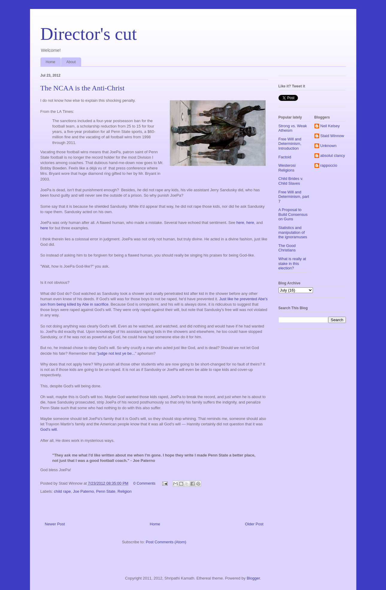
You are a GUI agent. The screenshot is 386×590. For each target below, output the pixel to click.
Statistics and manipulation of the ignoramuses (292, 232)
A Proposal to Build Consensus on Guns (293, 214)
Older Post (254, 524)
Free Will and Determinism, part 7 (293, 197)
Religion (125, 491)
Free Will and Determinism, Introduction (290, 144)
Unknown (328, 145)
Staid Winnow (332, 136)
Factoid (284, 157)
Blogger (253, 578)
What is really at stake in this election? (292, 263)
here (240, 222)
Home (50, 62)
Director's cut (88, 34)
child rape (62, 491)
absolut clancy (332, 155)
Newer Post (55, 524)
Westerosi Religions (287, 167)
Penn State (105, 491)
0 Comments (144, 483)
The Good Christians (287, 248)
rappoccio (328, 165)
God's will (48, 429)
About (71, 62)
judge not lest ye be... (116, 353)
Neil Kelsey (330, 126)
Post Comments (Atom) (166, 542)
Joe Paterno (83, 491)
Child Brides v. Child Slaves (290, 181)
